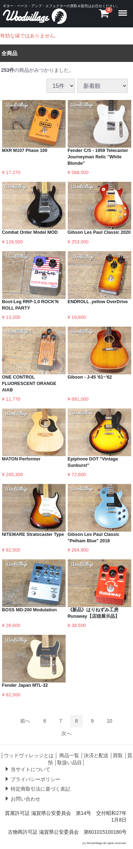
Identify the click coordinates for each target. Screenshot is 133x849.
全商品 (9, 53)
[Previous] (25, 720)
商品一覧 (69, 755)
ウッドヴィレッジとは (29, 755)
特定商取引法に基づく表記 (40, 789)
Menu (124, 10)
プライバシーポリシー (35, 779)
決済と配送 (96, 755)
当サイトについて (30, 769)
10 (109, 720)
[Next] (66, 733)
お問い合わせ (25, 799)
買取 (118, 755)
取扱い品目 (69, 762)
